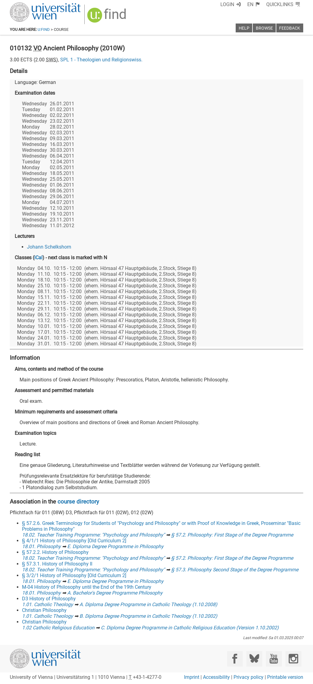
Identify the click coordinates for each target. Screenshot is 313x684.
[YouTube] (274, 659)
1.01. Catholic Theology (47, 604)
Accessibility (216, 677)
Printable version (285, 677)
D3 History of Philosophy (49, 599)
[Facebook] (235, 659)
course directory (78, 501)
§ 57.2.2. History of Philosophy (55, 552)
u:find (44, 29)
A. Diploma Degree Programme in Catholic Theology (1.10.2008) (148, 604)
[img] (107, 17)
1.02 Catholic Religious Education (58, 628)
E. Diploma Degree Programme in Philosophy (115, 546)
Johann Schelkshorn (49, 247)
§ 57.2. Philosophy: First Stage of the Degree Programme (232, 535)
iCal (38, 257)
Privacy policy (248, 677)
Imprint (191, 677)
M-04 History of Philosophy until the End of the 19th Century (86, 587)
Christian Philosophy (44, 610)
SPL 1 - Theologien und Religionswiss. (101, 60)
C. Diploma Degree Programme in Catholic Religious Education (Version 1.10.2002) (190, 628)
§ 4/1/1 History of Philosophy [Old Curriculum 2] (74, 541)
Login (227, 4)
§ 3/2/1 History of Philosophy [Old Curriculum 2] (74, 575)
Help (244, 28)
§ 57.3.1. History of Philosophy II (57, 564)
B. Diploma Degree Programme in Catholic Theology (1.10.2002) (148, 616)
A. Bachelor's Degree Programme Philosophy (115, 593)
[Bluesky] (254, 659)
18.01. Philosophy (41, 546)
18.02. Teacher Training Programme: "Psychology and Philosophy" (93, 535)
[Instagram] (293, 659)
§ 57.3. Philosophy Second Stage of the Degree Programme (234, 570)
